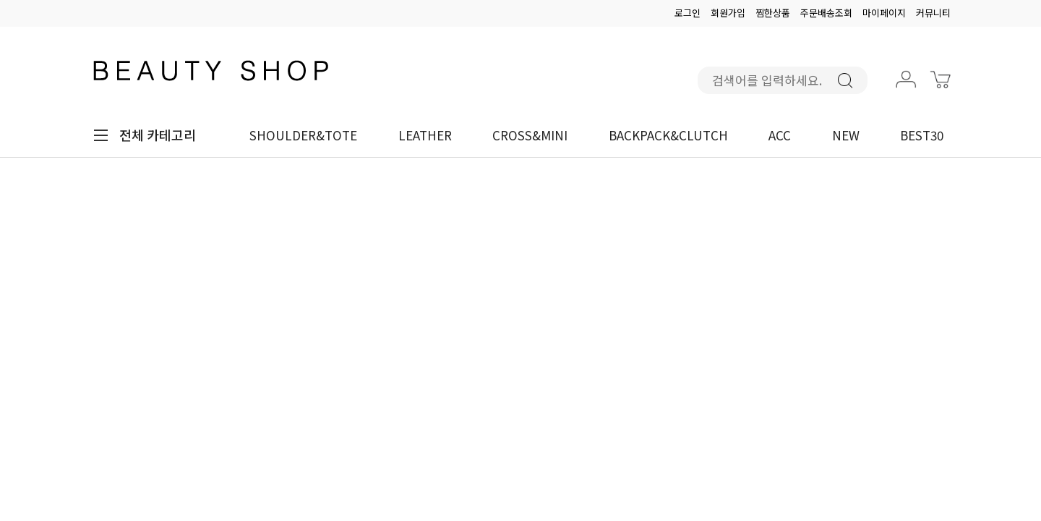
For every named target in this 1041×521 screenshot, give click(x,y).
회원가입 (728, 13)
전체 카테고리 (157, 134)
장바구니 (941, 90)
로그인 (687, 13)
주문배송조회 (826, 13)
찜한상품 (772, 13)
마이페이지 (884, 13)
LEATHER (425, 135)
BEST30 (921, 135)
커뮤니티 (933, 13)
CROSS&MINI (529, 135)
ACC (779, 135)
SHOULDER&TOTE (303, 135)
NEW (846, 135)
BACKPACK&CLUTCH (668, 135)
